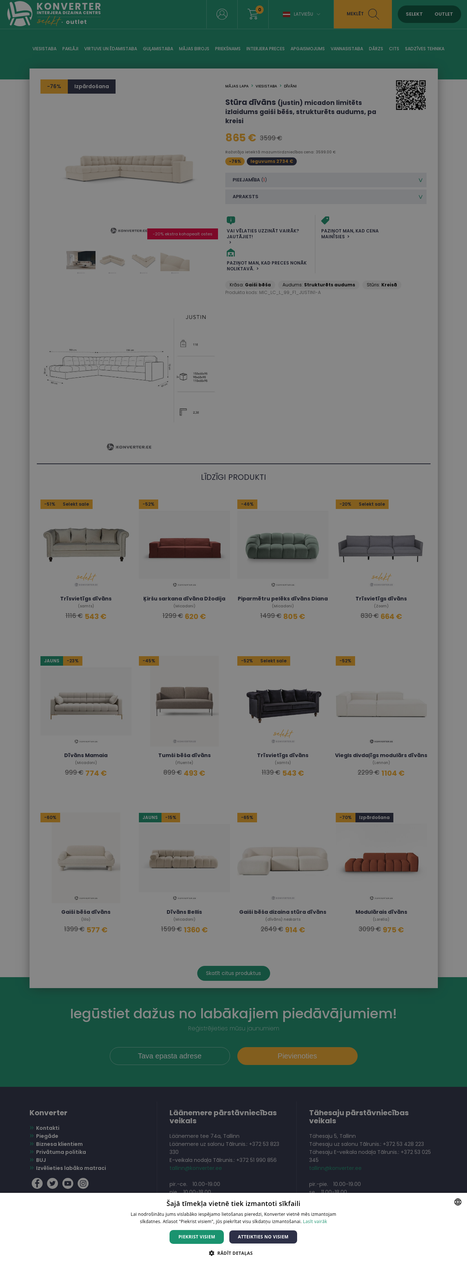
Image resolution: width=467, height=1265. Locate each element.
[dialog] (233, 632)
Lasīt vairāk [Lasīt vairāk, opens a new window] (315, 1221)
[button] (233, 1252)
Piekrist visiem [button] (196, 1237)
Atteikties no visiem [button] (263, 1237)
